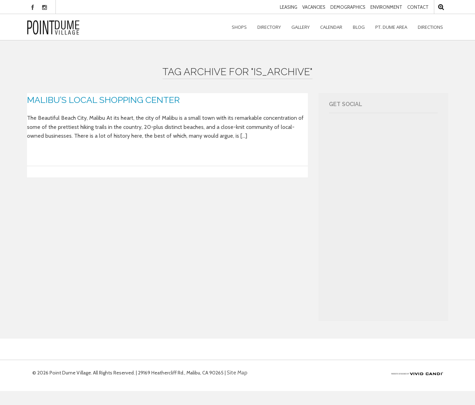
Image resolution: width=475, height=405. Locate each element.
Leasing (288, 7)
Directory (269, 27)
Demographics (347, 7)
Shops (239, 27)
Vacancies (313, 7)
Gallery (300, 27)
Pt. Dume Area (391, 27)
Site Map (237, 373)
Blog (359, 27)
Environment (386, 7)
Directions (430, 27)
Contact (418, 7)
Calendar (331, 27)
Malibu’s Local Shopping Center (103, 100)
